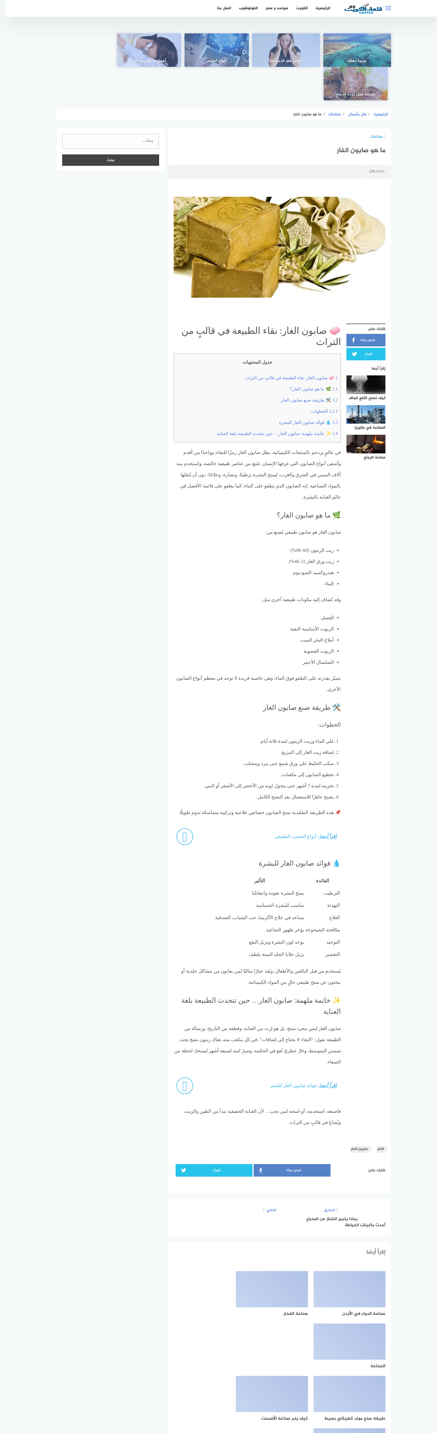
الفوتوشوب (243, 8)
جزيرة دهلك (353, 61)
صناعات (372, 103)
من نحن (183, 1399)
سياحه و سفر (271, 8)
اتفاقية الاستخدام (250, 1399)
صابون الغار (354, 1116)
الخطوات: (318, 377)
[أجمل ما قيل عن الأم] (151, 50)
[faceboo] (238, 1381)
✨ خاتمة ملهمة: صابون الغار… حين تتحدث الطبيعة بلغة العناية (272, 400)
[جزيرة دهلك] (354, 50)
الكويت (296, 8)
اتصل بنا (219, 8)
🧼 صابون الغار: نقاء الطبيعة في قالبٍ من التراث (286, 344)
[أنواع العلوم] (218, 50)
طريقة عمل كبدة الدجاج (83, 61)
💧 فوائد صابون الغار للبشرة (303, 389)
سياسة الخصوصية (212, 1399)
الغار (375, 1116)
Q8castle (372, 138)
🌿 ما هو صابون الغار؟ (308, 355)
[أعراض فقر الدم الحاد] (286, 50)
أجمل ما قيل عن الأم (151, 61)
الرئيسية (317, 8)
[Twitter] (218, 1381)
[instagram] (199, 1381)
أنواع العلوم (218, 61)
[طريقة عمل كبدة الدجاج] (83, 50)
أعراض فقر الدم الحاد (286, 61)
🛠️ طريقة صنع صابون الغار (304, 366)
